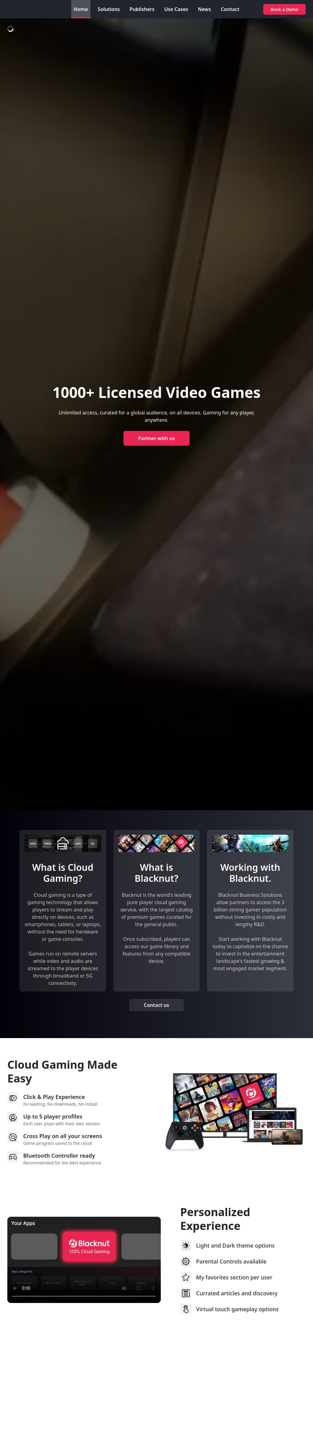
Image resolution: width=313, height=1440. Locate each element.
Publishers (142, 9)
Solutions (109, 9)
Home (81, 9)
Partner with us (156, 438)
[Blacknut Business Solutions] (31, 9)
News (204, 9)
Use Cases (176, 9)
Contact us (156, 1005)
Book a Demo (284, 9)
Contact (230, 9)
